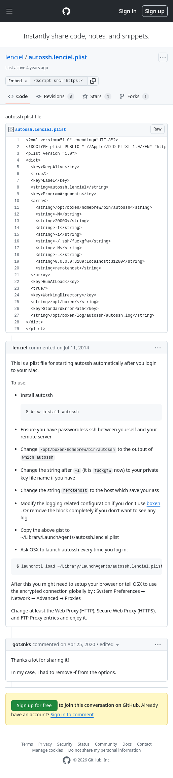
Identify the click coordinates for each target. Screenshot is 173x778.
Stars (96, 96)
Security (64, 744)
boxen (153, 503)
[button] (93, 81)
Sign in (128, 11)
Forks (134, 96)
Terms (27, 744)
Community (106, 744)
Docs (127, 744)
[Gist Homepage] (66, 11)
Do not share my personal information (104, 750)
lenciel (14, 57)
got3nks (21, 644)
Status (84, 744)
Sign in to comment (72, 714)
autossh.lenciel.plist (58, 57)
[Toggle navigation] (9, 11)
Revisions (55, 96)
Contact (144, 744)
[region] (86, 235)
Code (18, 96)
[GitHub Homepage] (67, 760)
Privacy (45, 744)
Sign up (155, 11)
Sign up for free (34, 705)
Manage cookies (47, 750)
